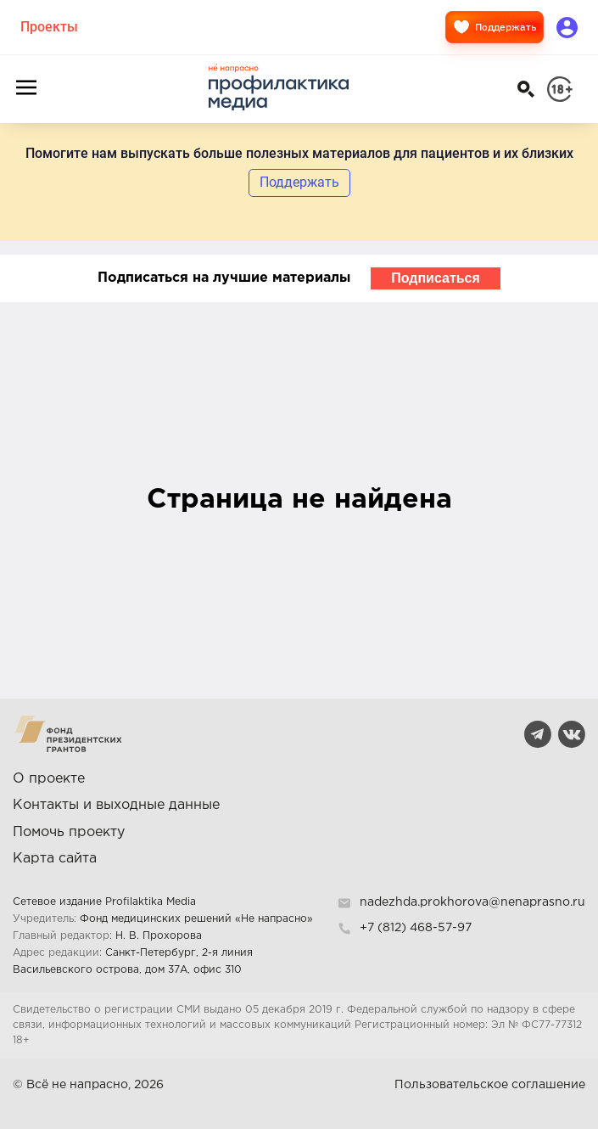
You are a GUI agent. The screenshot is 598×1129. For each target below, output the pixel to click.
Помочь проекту (69, 832)
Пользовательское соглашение (489, 1085)
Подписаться (435, 278)
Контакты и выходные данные (116, 805)
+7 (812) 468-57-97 (416, 928)
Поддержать (494, 27)
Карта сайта (55, 858)
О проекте (49, 778)
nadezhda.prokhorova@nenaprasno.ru (472, 902)
